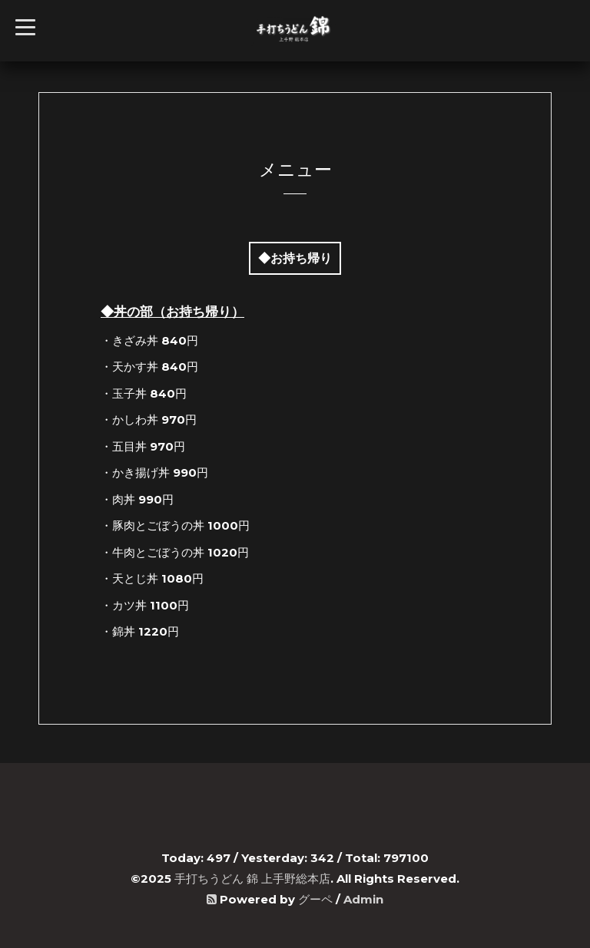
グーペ (315, 899)
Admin (363, 899)
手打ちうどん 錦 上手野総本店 (252, 878)
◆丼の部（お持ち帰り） (172, 311)
